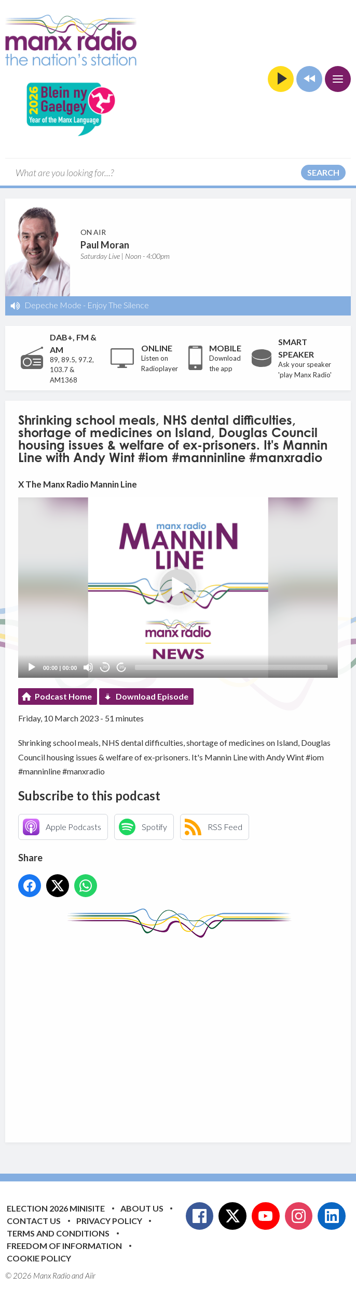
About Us (141, 1208)
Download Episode (152, 696)
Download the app (225, 363)
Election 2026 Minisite (56, 1208)
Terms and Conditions (58, 1233)
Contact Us (34, 1221)
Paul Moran (104, 245)
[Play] (31, 667)
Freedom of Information (64, 1246)
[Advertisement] (187, 1032)
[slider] (231, 667)
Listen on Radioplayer (159, 363)
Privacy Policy (109, 1221)
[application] (178, 587)
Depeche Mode (52, 305)
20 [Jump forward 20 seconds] (121, 667)
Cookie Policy (39, 1258)
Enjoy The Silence (118, 305)
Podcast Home (63, 696)
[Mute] (88, 667)
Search (323, 172)
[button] (178, 587)
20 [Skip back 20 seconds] (105, 667)
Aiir (90, 1275)
